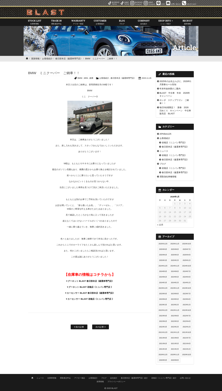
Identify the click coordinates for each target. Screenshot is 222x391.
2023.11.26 (146, 78)
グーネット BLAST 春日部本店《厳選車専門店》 (91, 281)
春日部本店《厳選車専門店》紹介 (134, 378)
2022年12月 (163, 310)
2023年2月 (175, 305)
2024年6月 (163, 277)
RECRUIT (187, 22)
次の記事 (100, 327)
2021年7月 (187, 338)
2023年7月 (187, 293)
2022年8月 (175, 316)
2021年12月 (163, 332)
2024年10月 (186, 266)
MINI (86, 78)
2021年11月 (174, 332)
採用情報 (100, 382)
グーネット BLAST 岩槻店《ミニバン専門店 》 (91, 287)
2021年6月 (163, 343)
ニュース (164, 151)
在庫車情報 (51, 378)
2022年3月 (163, 327)
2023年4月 (187, 299)
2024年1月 (187, 282)
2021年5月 (175, 343)
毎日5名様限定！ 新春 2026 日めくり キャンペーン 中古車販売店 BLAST (175, 110)
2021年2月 (175, 349)
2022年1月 (187, 327)
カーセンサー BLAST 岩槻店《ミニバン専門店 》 (91, 299)
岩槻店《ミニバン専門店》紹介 (163, 378)
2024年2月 (175, 282)
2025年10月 (186, 244)
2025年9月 (163, 249)
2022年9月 (163, 316)
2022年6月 (163, 321)
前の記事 (79, 327)
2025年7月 (187, 249)
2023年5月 (175, 299)
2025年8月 (175, 249)
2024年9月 (163, 271)
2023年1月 (187, 305)
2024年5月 (175, 277)
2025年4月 (187, 255)
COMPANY (143, 22)
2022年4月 (187, 321)
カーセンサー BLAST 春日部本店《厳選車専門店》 (91, 293)
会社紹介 (113, 378)
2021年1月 (187, 349)
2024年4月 (187, 277)
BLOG (121, 22)
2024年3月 (163, 282)
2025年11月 (174, 244)
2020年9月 (163, 360)
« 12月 (160, 225)
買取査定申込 (65, 378)
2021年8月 (175, 338)
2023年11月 (174, 288)
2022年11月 (174, 310)
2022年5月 (175, 321)
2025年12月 (163, 244)
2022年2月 (175, 327)
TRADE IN (56, 22)
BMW (80, 78)
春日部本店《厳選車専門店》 (68, 58)
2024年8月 (175, 271)
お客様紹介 (47, 58)
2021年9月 (163, 338)
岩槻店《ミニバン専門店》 (174, 142)
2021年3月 (163, 349)
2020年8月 (175, 360)
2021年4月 (187, 343)
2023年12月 (163, 288)
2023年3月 (163, 305)
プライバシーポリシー (116, 382)
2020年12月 (163, 354)
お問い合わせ (185, 378)
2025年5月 (175, 255)
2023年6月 (163, 299)
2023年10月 (186, 288)
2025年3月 (163, 260)
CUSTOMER (100, 22)
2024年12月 (163, 266)
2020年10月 (186, 354)
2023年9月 (163, 293)
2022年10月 (186, 310)
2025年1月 (187, 260)
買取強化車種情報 (168, 176)
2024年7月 (187, 271)
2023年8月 (175, 293)
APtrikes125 (165, 134)
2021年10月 (186, 332)
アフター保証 (79, 378)
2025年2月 (175, 260)
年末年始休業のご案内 (170, 88)
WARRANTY (78, 22)
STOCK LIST (34, 22)
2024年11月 (174, 266)
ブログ (163, 164)
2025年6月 (163, 255)
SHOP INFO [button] (165, 22)
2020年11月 (174, 354)
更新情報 (35, 58)
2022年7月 (187, 316)
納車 (91, 78)
